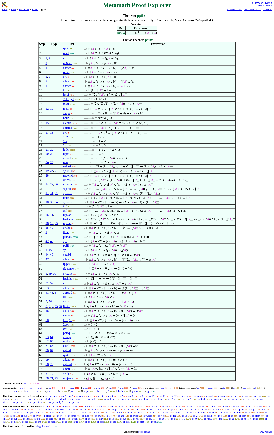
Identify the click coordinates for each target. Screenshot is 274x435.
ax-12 (174, 396)
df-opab (239, 409)
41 (47, 292)
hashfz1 (68, 278)
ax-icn (32, 399)
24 (47, 162)
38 (47, 223)
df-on (189, 412)
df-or (64, 406)
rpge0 (66, 263)
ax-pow (222, 396)
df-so (40, 412)
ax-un (245, 396)
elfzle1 (67, 158)
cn (26, 391)
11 (47, 193)
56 (50, 301)
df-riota (47, 415)
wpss (134, 387)
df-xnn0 (208, 418)
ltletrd (66, 306)
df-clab (176, 406)
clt (4, 391)
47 (47, 259)
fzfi (65, 90)
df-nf (131, 406)
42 (47, 241)
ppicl (66, 53)
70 (51, 364)
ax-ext (185, 396)
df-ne (225, 406)
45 (50, 250)
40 (51, 227)
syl (65, 58)
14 (47, 184)
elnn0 (66, 369)
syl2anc (67, 273)
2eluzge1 (68, 99)
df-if (138, 409)
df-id (5, 412)
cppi (148, 391)
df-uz (231, 418)
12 (47, 108)
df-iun (216, 409)
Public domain (144, 432)
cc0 (244, 387)
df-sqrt (100, 421)
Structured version (234, 10)
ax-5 (100, 396)
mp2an (67, 214)
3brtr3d (67, 292)
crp (86, 391)
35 (47, 227)
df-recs (161, 415)
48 (51, 292)
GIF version (267, 10)
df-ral (247, 406)
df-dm (119, 412)
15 (47, 123)
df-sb (142, 406)
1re (65, 141)
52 (51, 283)
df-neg (136, 418)
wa (49, 387)
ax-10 (151, 396)
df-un (83, 409)
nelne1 (67, 166)
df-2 (173, 418)
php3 (66, 197)
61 (47, 345)
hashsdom (69, 219)
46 (51, 254)
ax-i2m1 (172, 399)
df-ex (121, 406)
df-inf (26, 418)
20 (47, 153)
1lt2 (65, 137)
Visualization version (252, 10)
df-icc (255, 418)
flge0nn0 (68, 268)
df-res (141, 412)
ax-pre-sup (74, 402)
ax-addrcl (61, 399)
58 (47, 378)
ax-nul (209, 396)
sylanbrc (68, 184)
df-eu (165, 406)
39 (56, 223)
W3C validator (266, 432)
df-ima (153, 412)
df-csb (60, 409)
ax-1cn (18, 399)
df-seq (25, 421)
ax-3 (71, 396)
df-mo (154, 406)
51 (47, 283)
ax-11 (162, 396)
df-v (38, 409)
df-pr (170, 409)
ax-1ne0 (187, 399)
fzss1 (66, 103)
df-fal (110, 406)
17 (47, 132)
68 (47, 364)
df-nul (127, 409)
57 (60, 306)
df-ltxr (99, 418)
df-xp (73, 412)
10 (47, 202)
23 (51, 153)
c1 (255, 387)
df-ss (104, 409)
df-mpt (252, 409)
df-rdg (173, 415)
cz (60, 391)
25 (51, 162)
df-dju (37, 418)
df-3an (87, 406)
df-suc (212, 412)
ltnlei (66, 149)
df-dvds (127, 421)
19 (47, 170)
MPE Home (24, 10)
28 (47, 175)
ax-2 (63, 396)
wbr (162, 387)
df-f (258, 412)
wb (39, 387)
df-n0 (195, 418)
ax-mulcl (76, 399)
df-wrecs (147, 415)
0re (65, 328)
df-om (98, 415)
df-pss (67, 180)
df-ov (59, 415)
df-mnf (75, 418)
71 (51, 378)
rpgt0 (66, 355)
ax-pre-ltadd (36, 402)
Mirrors (4, 10)
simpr (66, 113)
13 (51, 108)
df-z (221, 418)
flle (65, 297)
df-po (30, 412)
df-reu (15, 409)
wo (60, 387)
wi (30, 387)
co (198, 387)
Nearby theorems (265, 5)
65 (51, 341)
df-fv (35, 415)
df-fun (237, 412)
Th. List (35, 10)
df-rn (129, 412)
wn (21, 387)
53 (47, 288)
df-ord (178, 412)
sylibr (66, 227)
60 (47, 320)
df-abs (113, 421)
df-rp (243, 418)
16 (51, 123)
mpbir (66, 341)
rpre (65, 48)
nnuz (66, 118)
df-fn (247, 412)
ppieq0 (67, 332)
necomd (68, 175)
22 (51, 149)
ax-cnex (257, 396)
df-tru (99, 406)
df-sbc (48, 409)
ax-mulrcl (92, 399)
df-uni (193, 409)
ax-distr (158, 399)
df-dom (242, 415)
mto (65, 162)
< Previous (257, 3)
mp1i (66, 108)
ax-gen (79, 396)
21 (47, 149)
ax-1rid (201, 399)
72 (51, 373)
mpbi (66, 153)
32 (56, 193)
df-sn (160, 409)
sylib (66, 373)
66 (51, 345)
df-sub (123, 418)
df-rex (259, 406)
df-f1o (24, 415)
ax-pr (234, 396)
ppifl (66, 245)
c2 (37, 391)
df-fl (13, 421)
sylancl (67, 170)
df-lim (201, 412)
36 (47, 214)
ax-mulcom (109, 399)
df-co (107, 412)
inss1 (66, 94)
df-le (111, 418)
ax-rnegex (216, 399)
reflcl (66, 72)
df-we (62, 412)
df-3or (75, 406)
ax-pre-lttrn (18, 402)
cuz (73, 391)
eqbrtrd (67, 364)
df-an (55, 406)
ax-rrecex (232, 399)
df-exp (38, 421)
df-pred (165, 412)
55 (56, 306)
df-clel (202, 406)
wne (98, 387)
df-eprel (18, 412)
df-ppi (154, 421)
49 (50, 273)
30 (56, 184)
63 (47, 337)
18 (51, 132)
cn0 (49, 391)
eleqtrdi (67, 123)
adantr (67, 67)
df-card (49, 418)
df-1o (184, 415)
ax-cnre (247, 399)
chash (120, 391)
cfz (97, 391)
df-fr (51, 412)
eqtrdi (66, 345)
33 (51, 202)
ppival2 (67, 236)
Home (13, 10)
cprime (134, 391)
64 (51, 337)
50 (54, 273)
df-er (219, 415)
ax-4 (90, 396)
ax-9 (141, 396)
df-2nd (121, 415)
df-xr (87, 418)
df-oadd (208, 415)
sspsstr (67, 188)
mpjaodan (69, 378)
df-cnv (96, 412)
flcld (66, 232)
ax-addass (126, 399)
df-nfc (214, 406)
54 (56, 292)
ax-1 (56, 396)
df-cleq (189, 406)
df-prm (140, 421)
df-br (227, 409)
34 (56, 202)
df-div (149, 418)
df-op (181, 409)
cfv (172, 387)
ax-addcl (45, 399)
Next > (268, 3)
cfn (223, 387)
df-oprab (72, 415)
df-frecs (134, 415)
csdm (210, 387)
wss (122, 387)
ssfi (65, 210)
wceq (71, 387)
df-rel (84, 412)
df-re (75, 421)
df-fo (12, 415)
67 (51, 350)
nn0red (67, 63)
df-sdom (256, 415)
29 (51, 184)
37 (56, 214)
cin (110, 387)
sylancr (67, 193)
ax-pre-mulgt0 (56, 402)
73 (56, 378)
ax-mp (67, 337)
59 (47, 350)
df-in (94, 409)
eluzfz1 (67, 127)
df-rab (27, 409)
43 (51, 241)
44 (47, 254)
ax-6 (110, 396)
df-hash (52, 421)
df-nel (236, 406)
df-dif (72, 409)
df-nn (161, 418)
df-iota (224, 412)
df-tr (263, 409)
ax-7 (120, 396)
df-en (230, 415)
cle (15, 391)
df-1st (109, 415)
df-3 (183, 418)
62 (47, 341)
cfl (108, 391)
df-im (87, 421)
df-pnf (62, 418)
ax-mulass (143, 399)
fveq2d (67, 320)
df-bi (45, 406)
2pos (66, 324)
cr (234, 387)
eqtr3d (67, 254)
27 (56, 170)
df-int (204, 409)
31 (51, 193)
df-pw (149, 409)
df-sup (14, 418)
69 (47, 359)
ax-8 (130, 396)
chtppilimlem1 (43, 426)
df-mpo (85, 415)
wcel (85, 387)
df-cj (64, 421)
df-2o (195, 415)
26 (51, 170)
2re (65, 145)
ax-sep (197, 396)
